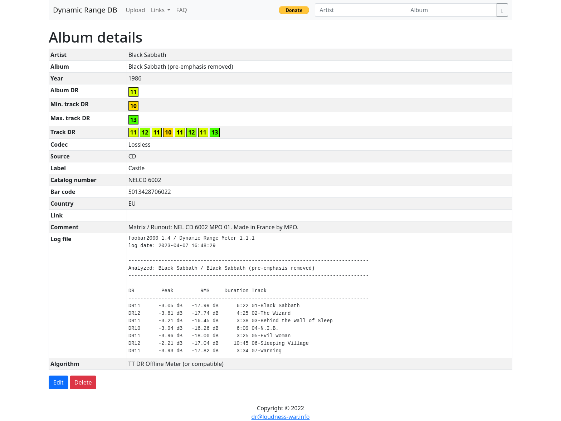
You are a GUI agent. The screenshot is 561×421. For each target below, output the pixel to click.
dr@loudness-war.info (281, 417)
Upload (135, 10)
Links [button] (158, 10)
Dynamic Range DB (85, 10)
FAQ (181, 10)
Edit (58, 382)
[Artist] (360, 10)
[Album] (451, 10)
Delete (83, 382)
